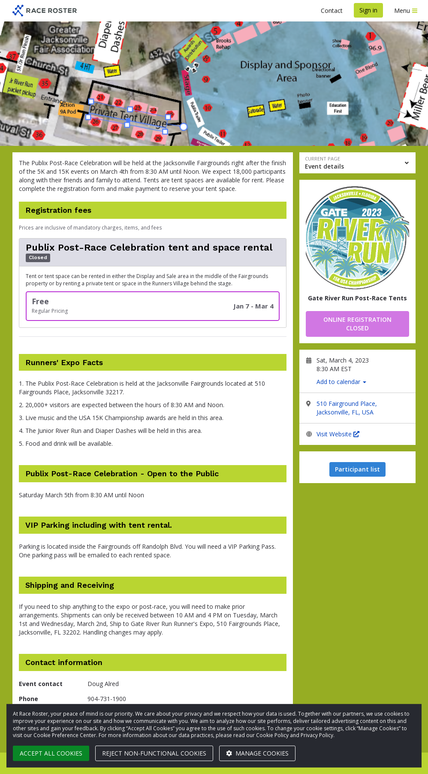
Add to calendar (341, 382)
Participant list (357, 469)
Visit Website (337, 434)
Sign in (368, 10)
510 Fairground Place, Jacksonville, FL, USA (346, 407)
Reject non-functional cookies (154, 753)
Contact (332, 10)
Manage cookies (257, 753)
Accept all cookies (51, 753)
